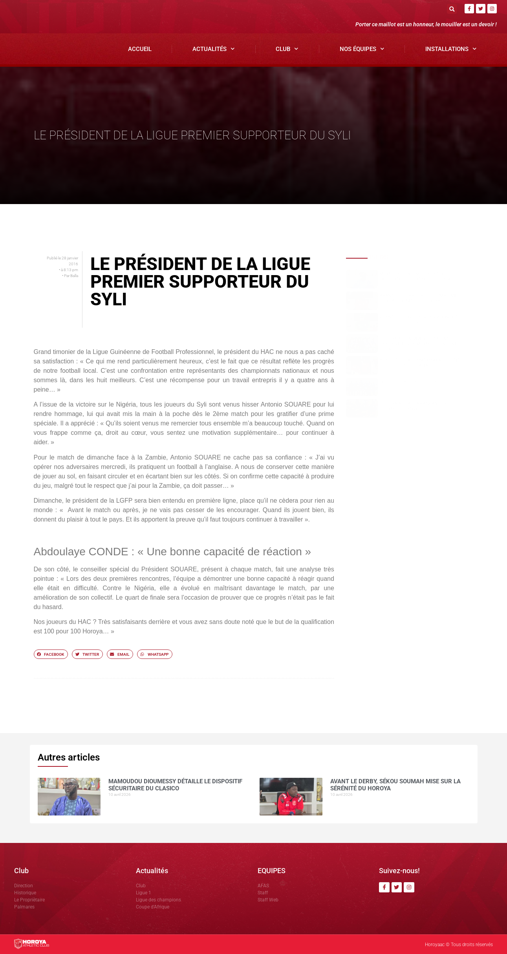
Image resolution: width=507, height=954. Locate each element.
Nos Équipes (362, 49)
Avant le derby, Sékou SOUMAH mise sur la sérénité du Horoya (420, 298)
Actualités (213, 49)
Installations (451, 49)
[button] (452, 9)
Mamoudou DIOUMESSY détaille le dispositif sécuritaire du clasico (418, 277)
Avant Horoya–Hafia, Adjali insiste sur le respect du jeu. (420, 320)
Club (287, 49)
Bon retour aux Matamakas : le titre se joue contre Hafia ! (422, 363)
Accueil (140, 49)
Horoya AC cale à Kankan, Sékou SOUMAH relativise (416, 406)
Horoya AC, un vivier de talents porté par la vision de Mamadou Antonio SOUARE (423, 344)
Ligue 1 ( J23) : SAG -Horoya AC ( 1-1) (419, 382)
